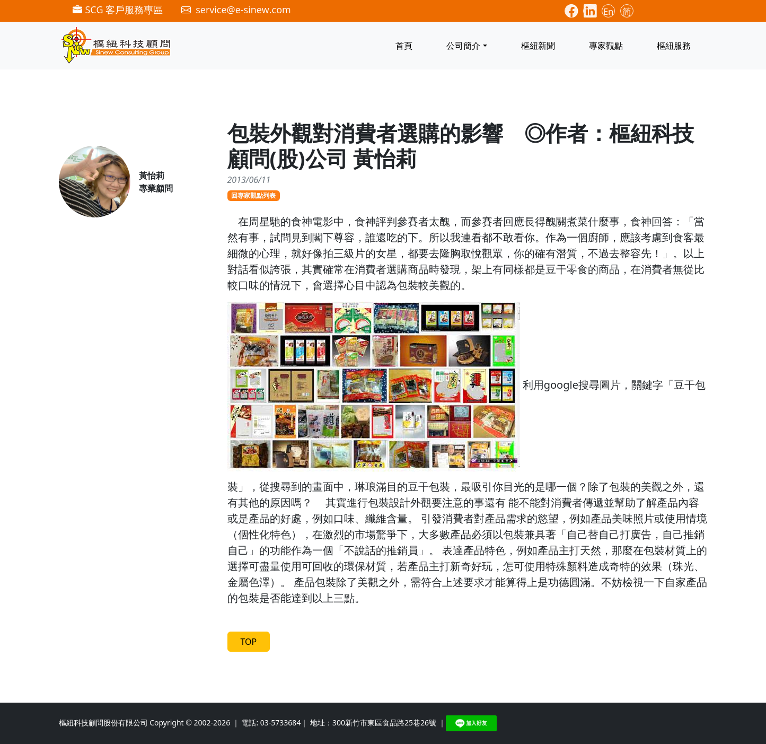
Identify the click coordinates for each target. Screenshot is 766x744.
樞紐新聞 (538, 45)
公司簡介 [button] (463, 45)
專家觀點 (606, 45)
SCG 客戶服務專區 (118, 9)
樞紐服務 (674, 45)
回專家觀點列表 (253, 195)
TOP (249, 641)
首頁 (403, 45)
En (608, 11)
